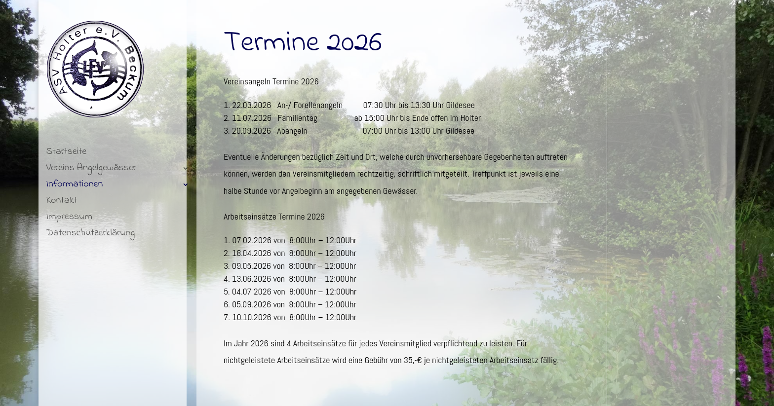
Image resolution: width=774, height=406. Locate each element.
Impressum (69, 219)
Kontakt (61, 202)
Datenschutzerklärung (90, 235)
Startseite (66, 153)
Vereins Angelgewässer (91, 170)
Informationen (74, 186)
